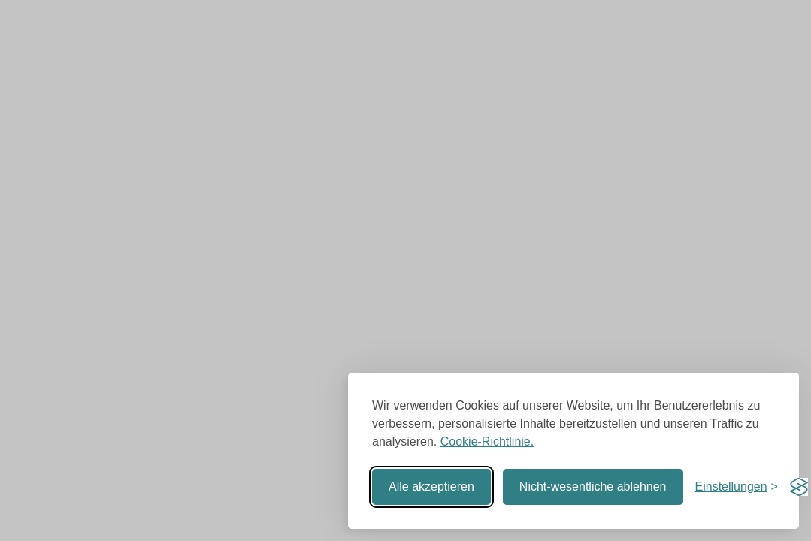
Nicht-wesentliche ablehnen (593, 486)
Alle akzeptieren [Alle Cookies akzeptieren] (431, 486)
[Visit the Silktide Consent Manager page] (799, 487)
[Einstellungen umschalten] (736, 487)
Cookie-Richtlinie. (487, 441)
